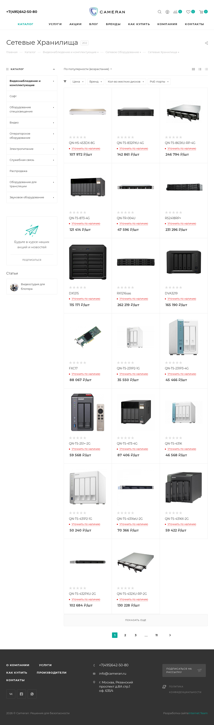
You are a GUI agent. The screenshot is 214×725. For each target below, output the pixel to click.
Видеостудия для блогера (33, 286)
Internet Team (198, 713)
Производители (51, 672)
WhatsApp (32, 693)
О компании (17, 665)
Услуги (45, 665)
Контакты (15, 680)
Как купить (16, 672)
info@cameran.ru (112, 673)
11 (156, 635)
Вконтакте (10, 693)
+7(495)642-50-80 (21, 12)
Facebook (21, 693)
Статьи (12, 273)
